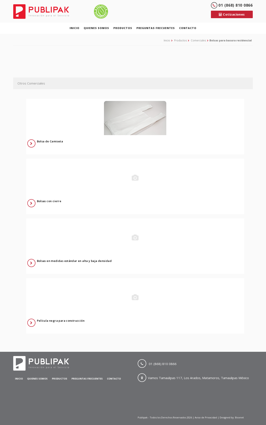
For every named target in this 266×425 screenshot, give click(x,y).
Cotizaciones (232, 14)
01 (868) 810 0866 (232, 5)
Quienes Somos (96, 28)
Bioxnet (239, 417)
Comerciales (198, 40)
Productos (122, 28)
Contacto (187, 28)
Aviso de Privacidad (206, 417)
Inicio (74, 28)
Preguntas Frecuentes (155, 28)
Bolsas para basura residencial (230, 40)
